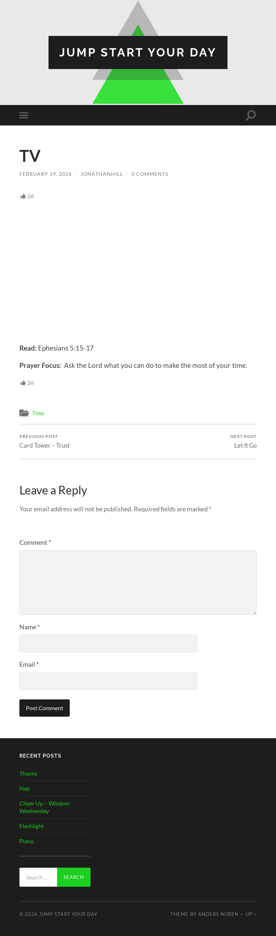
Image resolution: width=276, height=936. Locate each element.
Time (38, 413)
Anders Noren (218, 914)
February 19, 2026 (45, 174)
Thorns (28, 773)
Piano (26, 840)
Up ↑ (251, 914)
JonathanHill (101, 174)
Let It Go (243, 441)
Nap (24, 788)
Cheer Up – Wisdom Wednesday (44, 807)
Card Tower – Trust (44, 441)
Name (29, 627)
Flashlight (31, 825)
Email (29, 664)
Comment (35, 542)
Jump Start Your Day (138, 52)
